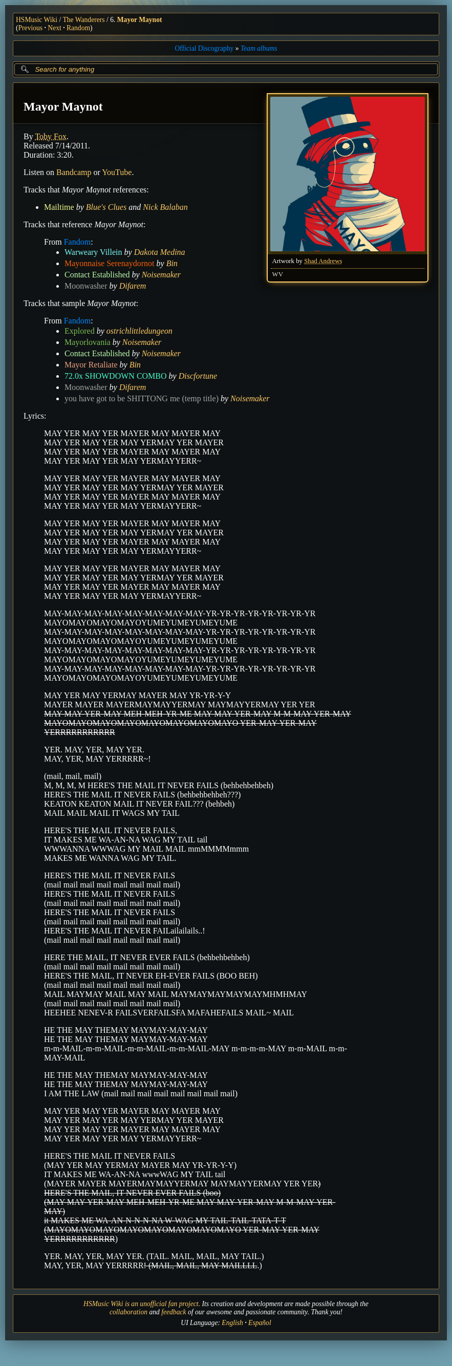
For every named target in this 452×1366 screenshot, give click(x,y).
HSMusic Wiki (36, 20)
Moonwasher (85, 285)
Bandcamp (73, 172)
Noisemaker (161, 274)
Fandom (77, 241)
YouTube (117, 172)
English (232, 1323)
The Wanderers (84, 20)
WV (277, 274)
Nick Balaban (165, 207)
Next (54, 28)
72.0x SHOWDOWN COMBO (115, 376)
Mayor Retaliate (91, 364)
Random (78, 28)
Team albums (259, 48)
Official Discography (204, 48)
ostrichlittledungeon (139, 331)
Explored (79, 331)
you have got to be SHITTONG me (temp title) (141, 398)
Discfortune (198, 376)
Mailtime (59, 207)
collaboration (128, 1312)
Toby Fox (51, 136)
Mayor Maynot (139, 20)
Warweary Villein (93, 252)
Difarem (132, 285)
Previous (30, 28)
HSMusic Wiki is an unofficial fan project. (141, 1304)
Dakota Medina (159, 252)
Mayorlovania (87, 342)
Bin (172, 263)
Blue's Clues (106, 207)
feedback (173, 1312)
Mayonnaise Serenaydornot (109, 263)
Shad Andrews (323, 261)
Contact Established (97, 274)
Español (259, 1323)
